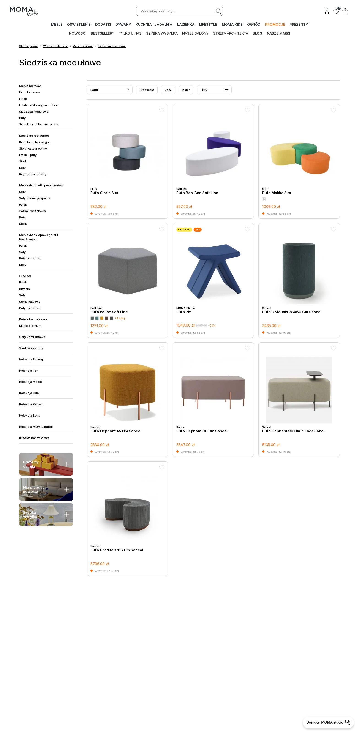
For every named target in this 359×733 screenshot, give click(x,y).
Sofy (22, 168)
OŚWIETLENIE (79, 24)
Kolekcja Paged (31, 404)
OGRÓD (254, 24)
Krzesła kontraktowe (34, 438)
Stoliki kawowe (30, 302)
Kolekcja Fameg (31, 360)
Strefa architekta (230, 33)
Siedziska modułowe (112, 46)
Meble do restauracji (34, 136)
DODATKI (103, 24)
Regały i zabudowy (32, 174)
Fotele (23, 99)
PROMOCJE (275, 24)
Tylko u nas (130, 33)
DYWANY (123, 24)
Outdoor (25, 276)
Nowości (77, 33)
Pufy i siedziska (30, 259)
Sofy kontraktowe (32, 337)
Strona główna (28, 46)
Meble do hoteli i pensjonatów (41, 186)
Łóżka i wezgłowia (32, 211)
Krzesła (24, 289)
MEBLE (57, 24)
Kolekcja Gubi (29, 393)
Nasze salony (195, 33)
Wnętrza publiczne (55, 46)
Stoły (22, 265)
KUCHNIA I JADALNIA (154, 24)
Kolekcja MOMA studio (36, 427)
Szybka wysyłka (162, 33)
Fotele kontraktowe (33, 320)
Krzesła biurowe (30, 93)
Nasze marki (278, 33)
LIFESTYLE (208, 24)
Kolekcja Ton (28, 371)
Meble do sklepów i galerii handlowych (38, 237)
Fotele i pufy (28, 155)
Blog (257, 33)
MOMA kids (232, 24)
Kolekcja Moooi (30, 382)
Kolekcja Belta (29, 416)
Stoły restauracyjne (33, 149)
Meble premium (30, 326)
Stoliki (23, 161)
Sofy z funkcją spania (34, 198)
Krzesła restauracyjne (35, 142)
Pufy (22, 118)
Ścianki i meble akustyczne (38, 125)
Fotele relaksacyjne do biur (38, 105)
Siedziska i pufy (31, 348)
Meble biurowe (83, 46)
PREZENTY (299, 24)
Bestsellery (102, 33)
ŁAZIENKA (186, 24)
